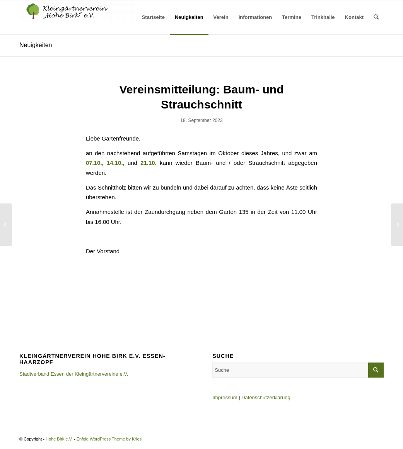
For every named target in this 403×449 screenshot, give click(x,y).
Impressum (224, 397)
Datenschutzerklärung (265, 397)
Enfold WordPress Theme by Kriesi (110, 439)
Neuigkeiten (35, 45)
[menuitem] (153, 17)
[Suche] (376, 17)
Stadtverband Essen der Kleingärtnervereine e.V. (73, 374)
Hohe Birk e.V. (59, 439)
